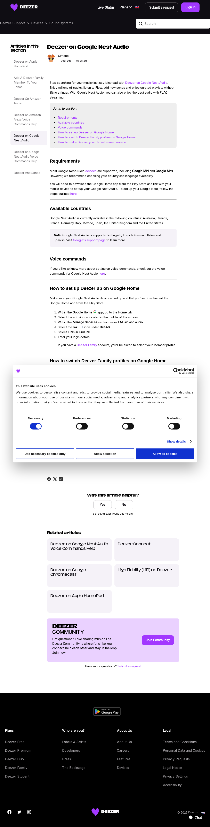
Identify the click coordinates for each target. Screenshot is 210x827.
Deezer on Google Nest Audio (27, 138)
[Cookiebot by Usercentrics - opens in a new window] (176, 371)
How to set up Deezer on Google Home (86, 132)
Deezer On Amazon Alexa (27, 101)
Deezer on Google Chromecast (68, 572)
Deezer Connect (134, 544)
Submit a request (129, 666)
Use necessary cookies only (44, 453)
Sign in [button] (190, 7)
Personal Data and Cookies (184, 750)
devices (91, 171)
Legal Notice (172, 768)
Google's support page (89, 240)
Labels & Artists (74, 742)
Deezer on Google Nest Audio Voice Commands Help (27, 156)
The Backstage (73, 768)
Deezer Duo (14, 759)
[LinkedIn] (61, 479)
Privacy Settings (175, 776)
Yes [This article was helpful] (102, 504)
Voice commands (70, 127)
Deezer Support (12, 23)
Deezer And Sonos (27, 173)
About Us (124, 742)
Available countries (71, 122)
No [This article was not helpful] (123, 504)
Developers (71, 750)
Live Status (105, 7)
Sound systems (61, 23)
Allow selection (105, 453)
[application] (193, 817)
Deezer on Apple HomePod (26, 64)
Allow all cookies (165, 453)
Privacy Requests (176, 759)
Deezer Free (14, 742)
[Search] (173, 24)
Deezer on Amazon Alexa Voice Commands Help (27, 119)
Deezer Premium (18, 750)
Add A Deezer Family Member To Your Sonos (28, 82)
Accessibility (172, 785)
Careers (123, 750)
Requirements (68, 117)
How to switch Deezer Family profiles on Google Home (97, 137)
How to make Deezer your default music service (92, 142)
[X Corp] (55, 479)
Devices (37, 23)
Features (123, 759)
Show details (176, 441)
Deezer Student (17, 776)
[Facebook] (49, 479)
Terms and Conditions (180, 742)
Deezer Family (87, 345)
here (73, 194)
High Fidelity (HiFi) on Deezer (145, 570)
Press (66, 759)
